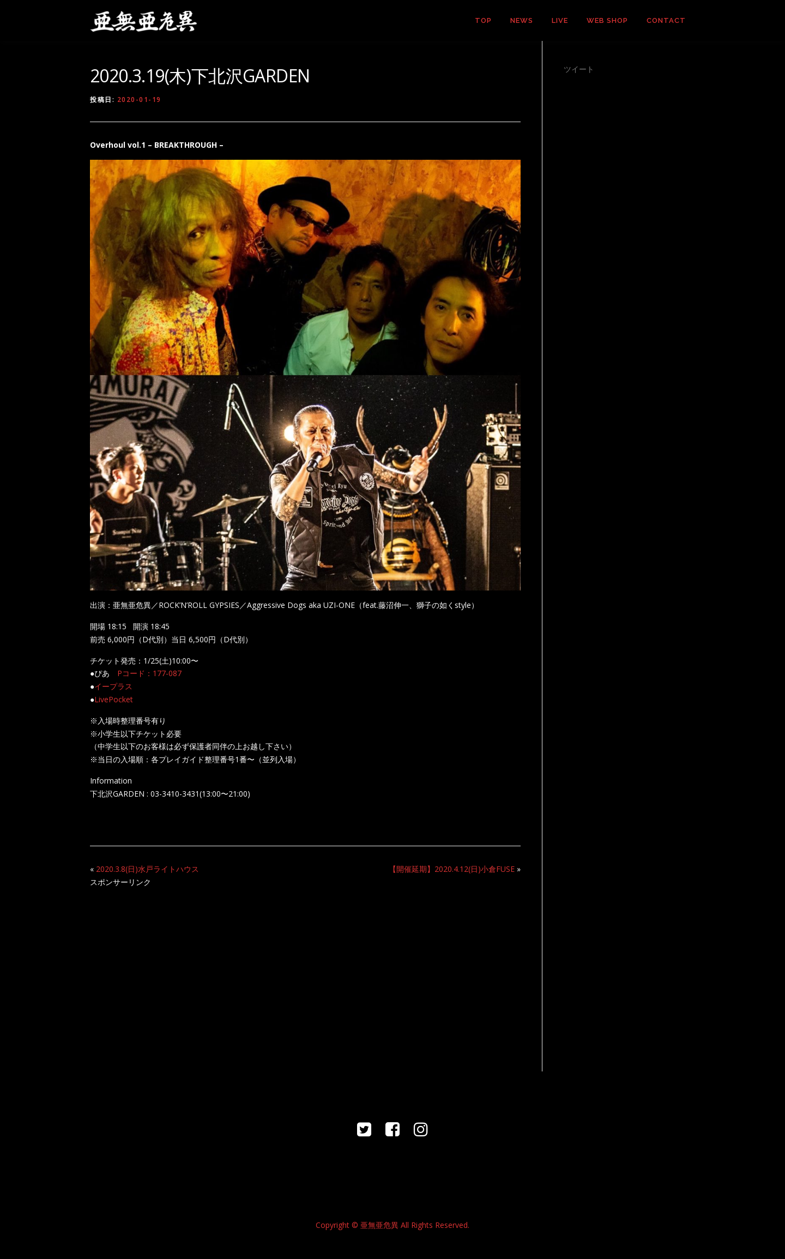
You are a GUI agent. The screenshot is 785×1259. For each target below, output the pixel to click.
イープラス (113, 686)
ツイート (579, 69)
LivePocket (113, 699)
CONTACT (666, 20)
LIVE (560, 20)
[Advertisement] (305, 973)
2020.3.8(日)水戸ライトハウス (147, 869)
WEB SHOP (607, 20)
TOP (483, 20)
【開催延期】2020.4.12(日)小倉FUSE (452, 869)
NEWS (521, 20)
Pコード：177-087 (149, 673)
